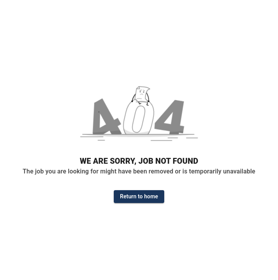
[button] (139, 116)
